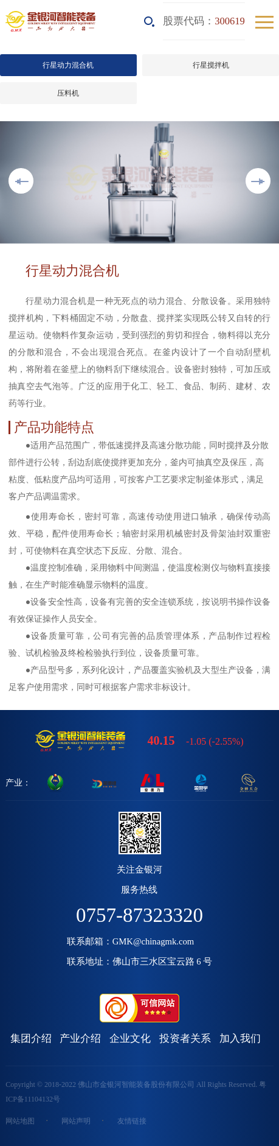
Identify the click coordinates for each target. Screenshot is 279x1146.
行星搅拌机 (211, 65)
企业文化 (130, 1038)
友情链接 (131, 1121)
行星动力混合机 (68, 65)
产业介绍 (80, 1038)
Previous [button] (21, 180)
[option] (139, 182)
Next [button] (258, 180)
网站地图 (20, 1121)
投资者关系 (185, 1038)
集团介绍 (31, 1038)
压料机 (68, 93)
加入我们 (240, 1038)
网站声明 (76, 1121)
